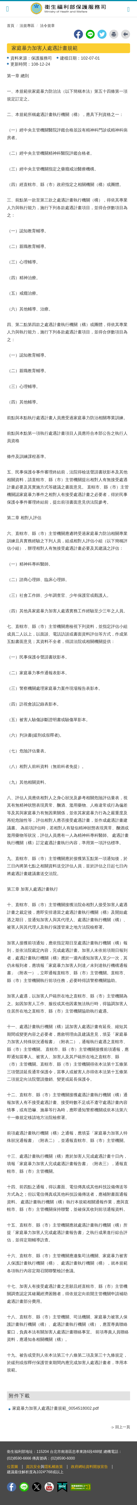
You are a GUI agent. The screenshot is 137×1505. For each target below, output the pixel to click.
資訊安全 (33, 1467)
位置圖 (12, 1467)
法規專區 (27, 26)
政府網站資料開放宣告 (89, 1467)
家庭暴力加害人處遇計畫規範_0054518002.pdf (55, 1408)
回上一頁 (122, 1427)
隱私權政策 (53, 1467)
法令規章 (47, 26)
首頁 (10, 26)
